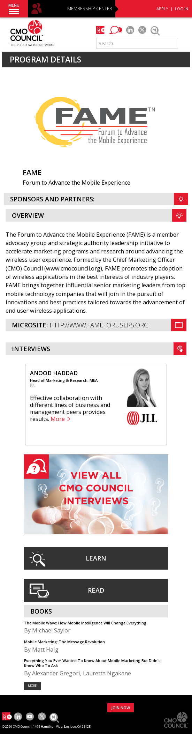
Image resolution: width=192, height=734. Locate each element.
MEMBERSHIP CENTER (89, 9)
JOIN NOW (120, 707)
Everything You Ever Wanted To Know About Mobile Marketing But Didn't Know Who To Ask (92, 663)
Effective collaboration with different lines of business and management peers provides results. (70, 408)
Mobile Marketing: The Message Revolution (64, 641)
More (58, 419)
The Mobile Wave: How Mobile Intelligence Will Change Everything (85, 622)
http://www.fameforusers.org (98, 325)
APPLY (162, 8)
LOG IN (181, 8)
